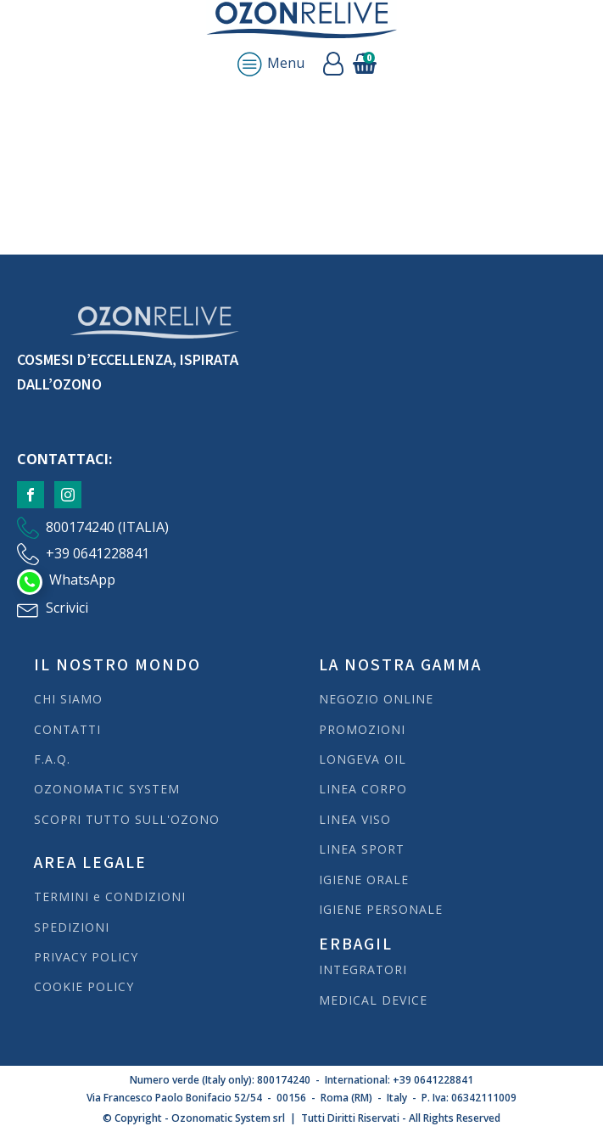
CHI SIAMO (68, 698)
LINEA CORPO (363, 788)
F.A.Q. (52, 759)
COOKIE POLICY (84, 986)
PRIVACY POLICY (86, 956)
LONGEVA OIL (362, 759)
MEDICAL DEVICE (373, 1000)
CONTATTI (67, 729)
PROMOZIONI (362, 729)
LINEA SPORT (362, 849)
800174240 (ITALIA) (107, 527)
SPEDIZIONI (74, 927)
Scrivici (67, 607)
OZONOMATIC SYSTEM (107, 788)
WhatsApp (82, 579)
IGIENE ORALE (364, 879)
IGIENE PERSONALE (381, 909)
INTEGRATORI (363, 969)
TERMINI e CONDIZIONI (110, 896)
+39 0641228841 (97, 553)
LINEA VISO (355, 819)
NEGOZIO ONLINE (376, 698)
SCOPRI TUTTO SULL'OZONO (127, 819)
